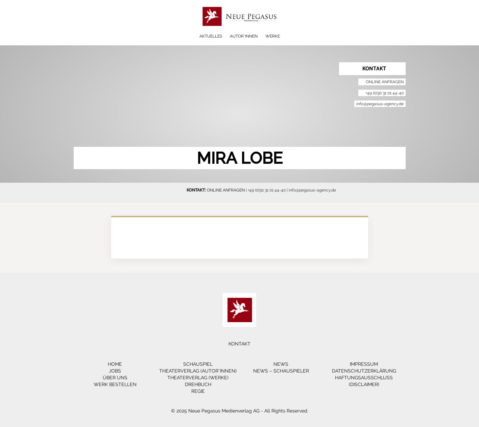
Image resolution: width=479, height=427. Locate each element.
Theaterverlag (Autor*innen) (198, 371)
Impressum (364, 364)
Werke (272, 36)
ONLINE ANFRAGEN (226, 190)
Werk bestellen (115, 384)
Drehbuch (198, 384)
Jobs (115, 371)
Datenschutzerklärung (364, 371)
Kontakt (239, 343)
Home (115, 364)
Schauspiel (198, 364)
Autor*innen (244, 36)
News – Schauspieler (281, 371)
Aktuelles (210, 36)
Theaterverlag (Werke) (198, 377)
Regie (198, 391)
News (280, 364)
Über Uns (115, 377)
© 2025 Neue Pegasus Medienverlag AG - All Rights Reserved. (239, 410)
